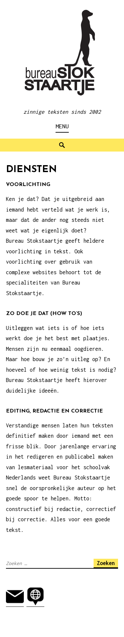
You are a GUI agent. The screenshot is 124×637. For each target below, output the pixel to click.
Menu (62, 126)
